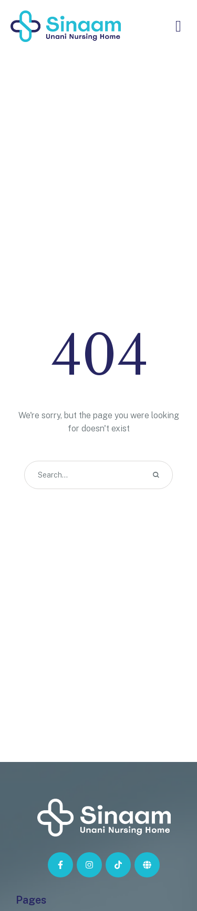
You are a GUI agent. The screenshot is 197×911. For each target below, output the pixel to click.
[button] (168, 863)
